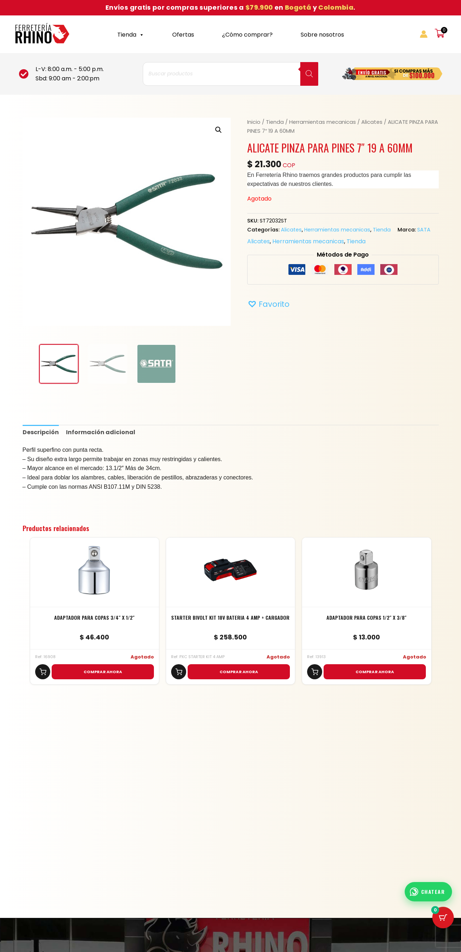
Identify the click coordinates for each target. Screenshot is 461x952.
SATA (424, 229)
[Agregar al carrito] (42, 671)
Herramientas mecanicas (322, 122)
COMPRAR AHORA (103, 672)
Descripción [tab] (41, 432)
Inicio (253, 122)
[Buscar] (309, 74)
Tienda (130, 34)
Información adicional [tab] (100, 432)
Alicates (371, 122)
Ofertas (183, 35)
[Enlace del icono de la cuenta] (424, 34)
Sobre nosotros (322, 35)
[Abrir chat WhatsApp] (428, 891)
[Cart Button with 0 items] (443, 917)
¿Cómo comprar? (247, 35)
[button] (218, 129)
